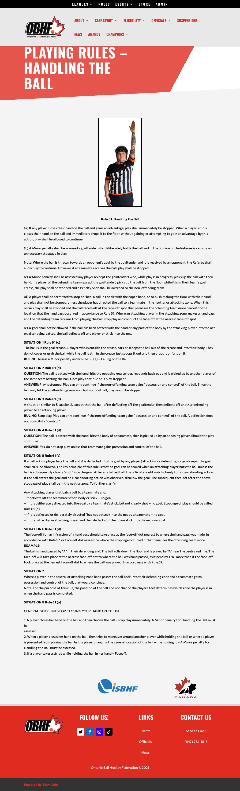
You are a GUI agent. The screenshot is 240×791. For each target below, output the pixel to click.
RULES (104, 5)
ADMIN (162, 5)
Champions (115, 35)
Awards (94, 35)
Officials (158, 21)
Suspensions (187, 21)
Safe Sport (104, 21)
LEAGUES (80, 5)
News (78, 35)
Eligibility (132, 21)
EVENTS (122, 5)
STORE (144, 5)
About (79, 21)
